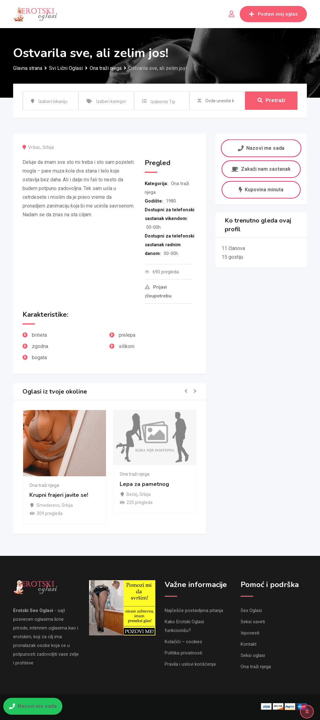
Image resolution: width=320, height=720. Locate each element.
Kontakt (249, 644)
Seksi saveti (253, 621)
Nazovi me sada (261, 148)
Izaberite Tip (163, 101)
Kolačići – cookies (183, 641)
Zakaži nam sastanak (261, 169)
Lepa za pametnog (144, 484)
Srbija (48, 147)
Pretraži (271, 101)
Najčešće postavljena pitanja (194, 610)
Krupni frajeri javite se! (58, 495)
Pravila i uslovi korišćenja (190, 664)
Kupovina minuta (261, 190)
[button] (186, 391)
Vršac (34, 147)
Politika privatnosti (183, 653)
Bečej (132, 494)
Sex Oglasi (251, 610)
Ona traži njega (44, 485)
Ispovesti (250, 633)
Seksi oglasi (253, 655)
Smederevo (48, 505)
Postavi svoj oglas (273, 14)
